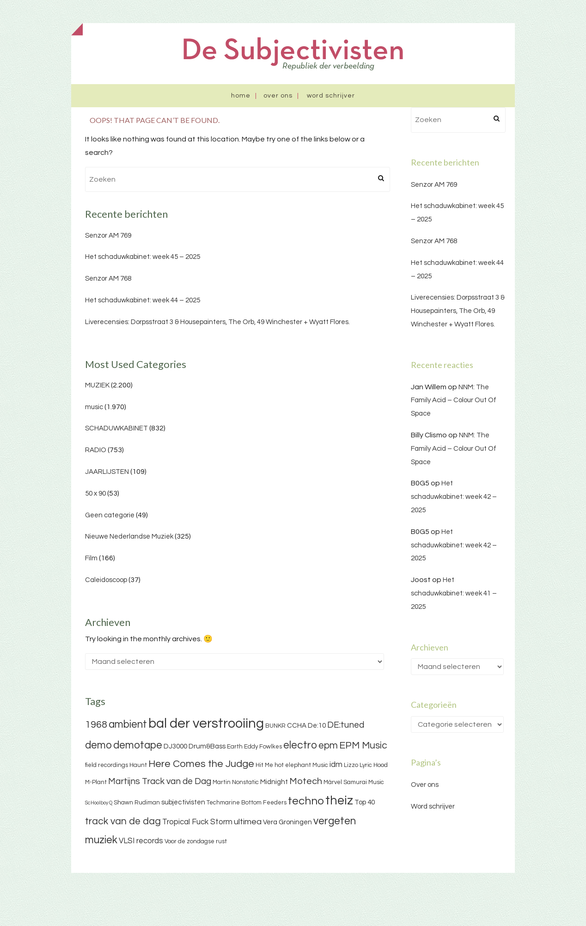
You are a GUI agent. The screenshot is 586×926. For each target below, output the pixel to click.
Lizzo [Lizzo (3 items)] (351, 765)
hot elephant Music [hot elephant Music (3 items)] (301, 765)
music (94, 407)
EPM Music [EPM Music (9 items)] (363, 745)
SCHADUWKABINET (116, 428)
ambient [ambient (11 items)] (128, 724)
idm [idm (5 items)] (336, 764)
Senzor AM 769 (108, 235)
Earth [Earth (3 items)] (235, 746)
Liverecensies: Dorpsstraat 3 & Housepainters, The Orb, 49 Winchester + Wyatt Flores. (217, 322)
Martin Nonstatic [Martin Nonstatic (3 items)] (236, 782)
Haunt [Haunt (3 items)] (138, 765)
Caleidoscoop (106, 579)
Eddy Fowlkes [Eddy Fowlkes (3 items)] (263, 746)
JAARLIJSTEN (107, 471)
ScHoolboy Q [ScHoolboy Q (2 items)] (98, 802)
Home (240, 95)
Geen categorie (109, 515)
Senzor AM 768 (108, 278)
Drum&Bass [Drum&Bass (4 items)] (207, 746)
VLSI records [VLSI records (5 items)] (141, 841)
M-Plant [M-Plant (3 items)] (96, 782)
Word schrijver (331, 95)
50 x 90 (95, 493)
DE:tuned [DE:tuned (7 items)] (345, 725)
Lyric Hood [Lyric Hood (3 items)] (374, 765)
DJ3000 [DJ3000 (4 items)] (175, 746)
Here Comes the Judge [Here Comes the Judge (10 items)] (201, 764)
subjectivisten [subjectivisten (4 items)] (183, 802)
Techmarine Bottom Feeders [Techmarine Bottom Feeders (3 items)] (247, 802)
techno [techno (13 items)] (306, 801)
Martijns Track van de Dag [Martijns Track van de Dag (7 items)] (159, 781)
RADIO (95, 450)
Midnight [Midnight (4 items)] (274, 782)
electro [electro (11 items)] (300, 745)
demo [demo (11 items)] (98, 745)
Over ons (278, 95)
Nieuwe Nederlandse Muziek (129, 536)
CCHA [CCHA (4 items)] (296, 725)
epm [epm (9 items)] (328, 745)
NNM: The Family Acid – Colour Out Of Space (453, 400)
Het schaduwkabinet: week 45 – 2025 (142, 256)
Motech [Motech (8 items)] (305, 781)
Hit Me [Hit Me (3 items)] (264, 765)
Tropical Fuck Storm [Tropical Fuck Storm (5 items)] (197, 822)
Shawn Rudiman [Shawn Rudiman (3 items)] (137, 802)
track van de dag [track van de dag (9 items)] (123, 821)
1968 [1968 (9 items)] (96, 725)
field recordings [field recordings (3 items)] (106, 765)
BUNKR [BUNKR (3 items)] (275, 726)
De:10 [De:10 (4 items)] (317, 725)
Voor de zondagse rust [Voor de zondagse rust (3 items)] (196, 841)
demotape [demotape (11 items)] (137, 745)
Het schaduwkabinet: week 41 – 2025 (454, 593)
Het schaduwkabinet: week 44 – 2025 (142, 300)
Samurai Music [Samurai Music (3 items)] (363, 782)
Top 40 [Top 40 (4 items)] (364, 802)
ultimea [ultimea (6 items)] (248, 821)
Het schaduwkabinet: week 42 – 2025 (454, 497)
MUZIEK (97, 385)
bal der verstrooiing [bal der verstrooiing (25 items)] (206, 723)
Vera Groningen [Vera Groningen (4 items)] (287, 822)
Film (91, 558)
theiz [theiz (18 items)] (339, 800)
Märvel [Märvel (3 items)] (333, 782)
